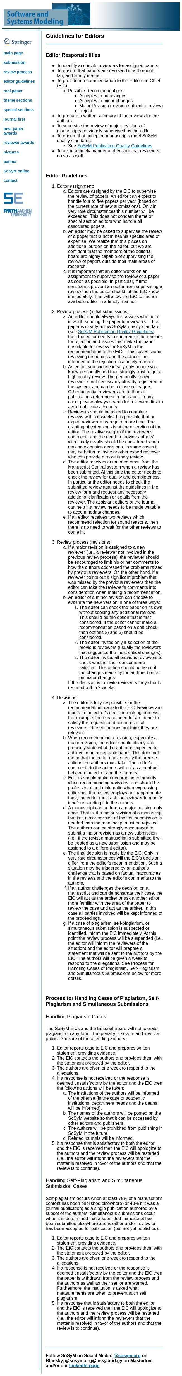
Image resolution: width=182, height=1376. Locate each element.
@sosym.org (127, 1355)
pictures (11, 152)
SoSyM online (16, 171)
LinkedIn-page (84, 1365)
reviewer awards (19, 142)
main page (13, 53)
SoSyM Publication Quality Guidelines (114, 145)
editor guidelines (19, 81)
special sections (19, 110)
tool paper (13, 91)
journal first (14, 119)
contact (11, 180)
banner (10, 161)
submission (14, 62)
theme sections (18, 100)
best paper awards (13, 130)
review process (18, 72)
